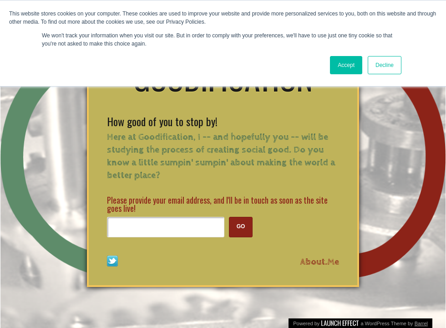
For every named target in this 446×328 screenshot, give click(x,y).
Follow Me (112, 261)
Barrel (421, 323)
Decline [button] (384, 65)
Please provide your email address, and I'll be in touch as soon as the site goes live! (217, 204)
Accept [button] (346, 65)
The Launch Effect (340, 322)
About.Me (319, 262)
